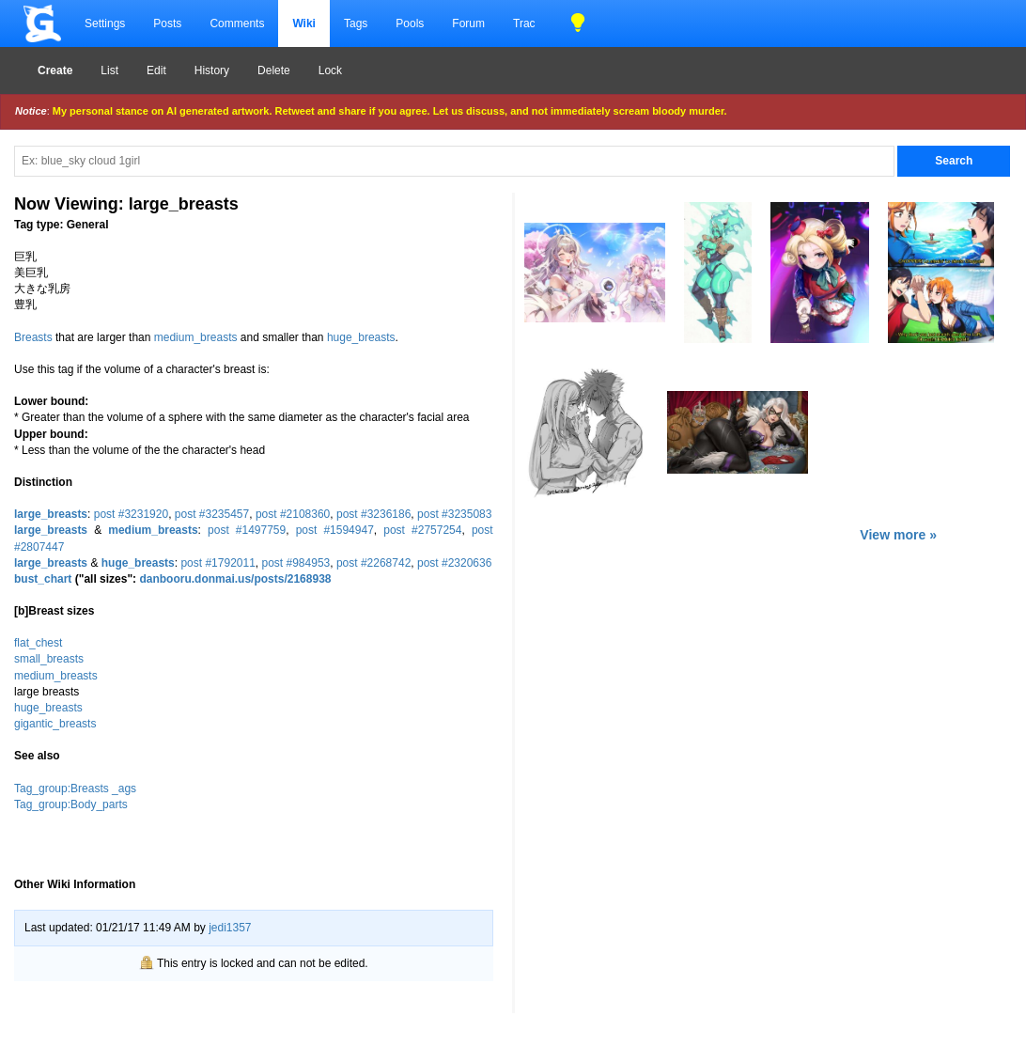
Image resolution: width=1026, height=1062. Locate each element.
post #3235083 (454, 514)
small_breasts (49, 658)
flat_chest (38, 642)
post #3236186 (373, 514)
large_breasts (50, 514)
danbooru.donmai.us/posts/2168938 (235, 579)
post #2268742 (373, 563)
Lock (330, 70)
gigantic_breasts (55, 723)
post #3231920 (131, 514)
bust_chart (42, 579)
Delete (273, 70)
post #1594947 (335, 530)
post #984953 (296, 563)
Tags (355, 23)
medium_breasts (196, 337)
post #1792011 (217, 563)
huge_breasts (361, 337)
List (109, 70)
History (211, 70)
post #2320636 (454, 563)
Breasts (33, 337)
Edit (156, 70)
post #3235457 (212, 514)
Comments (237, 23)
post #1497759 (247, 530)
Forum (468, 23)
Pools (410, 23)
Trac (524, 23)
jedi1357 (230, 927)
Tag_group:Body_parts (71, 804)
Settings (105, 23)
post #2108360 (293, 514)
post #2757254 (422, 530)
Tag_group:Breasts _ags (75, 788)
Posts (167, 23)
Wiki (304, 23)
